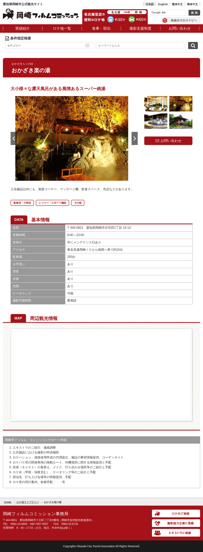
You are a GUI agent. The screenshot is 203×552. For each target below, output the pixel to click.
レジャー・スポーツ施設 (52, 202)
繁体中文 (177, 4)
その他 (77, 202)
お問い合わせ (168, 141)
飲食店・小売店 (22, 202)
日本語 (150, 4)
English (163, 4)
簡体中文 (192, 4)
